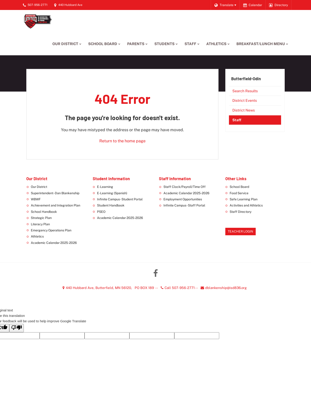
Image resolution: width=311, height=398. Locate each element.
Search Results (245, 91)
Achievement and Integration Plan (55, 205)
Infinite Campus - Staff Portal (184, 205)
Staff (236, 120)
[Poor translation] (16, 328)
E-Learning (105, 187)
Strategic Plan (41, 218)
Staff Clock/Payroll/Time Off (184, 187)
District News (243, 110)
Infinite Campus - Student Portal (120, 199)
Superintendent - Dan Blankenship (55, 193)
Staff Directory (240, 212)
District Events (244, 100)
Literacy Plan (40, 224)
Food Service (239, 193)
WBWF (36, 199)
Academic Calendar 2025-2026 (54, 243)
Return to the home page (122, 140)
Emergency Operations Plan (51, 230)
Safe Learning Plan (244, 199)
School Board (239, 187)
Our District (39, 187)
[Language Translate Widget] (225, 5)
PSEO (101, 212)
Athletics (37, 236)
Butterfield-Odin (246, 78)
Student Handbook (110, 205)
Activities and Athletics (246, 205)
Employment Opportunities (182, 199)
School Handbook (44, 212)
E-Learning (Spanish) (112, 193)
